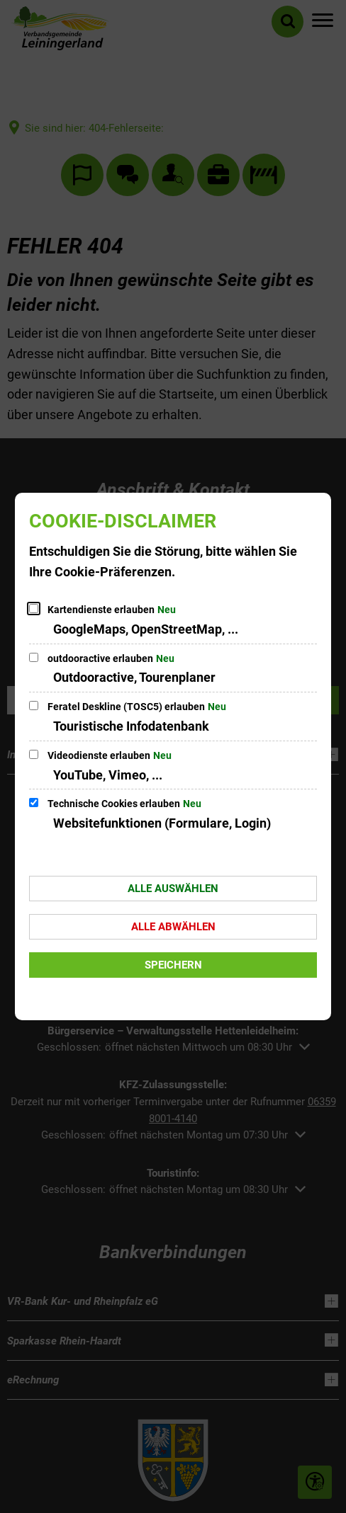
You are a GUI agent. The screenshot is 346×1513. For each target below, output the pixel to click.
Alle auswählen (173, 888)
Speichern (173, 965)
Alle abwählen (173, 926)
